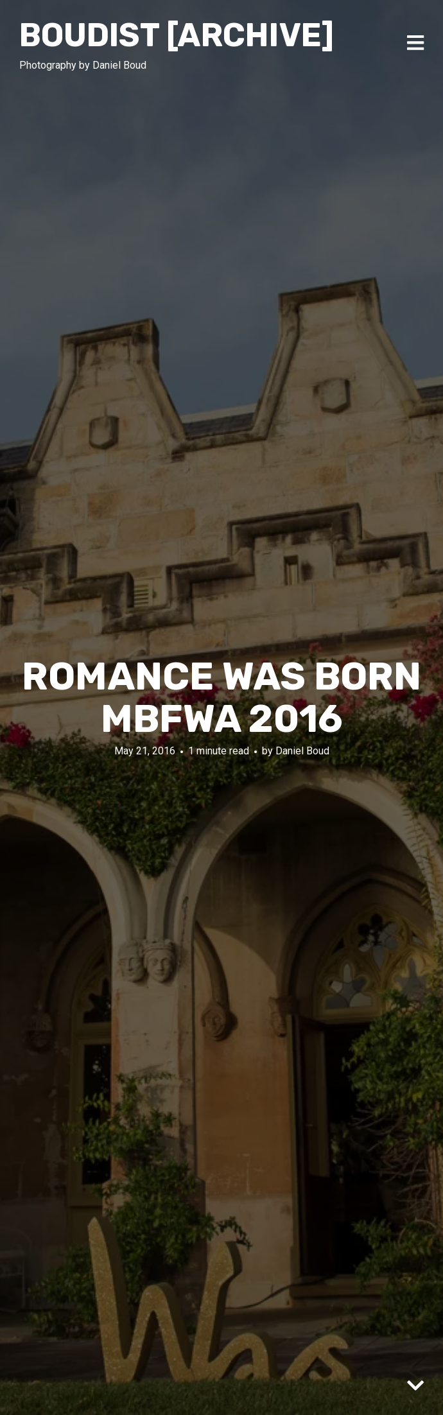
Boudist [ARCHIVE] (176, 35)
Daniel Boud (302, 751)
